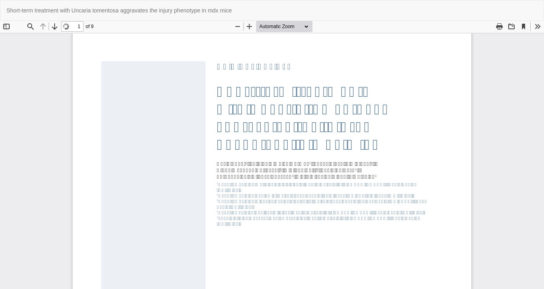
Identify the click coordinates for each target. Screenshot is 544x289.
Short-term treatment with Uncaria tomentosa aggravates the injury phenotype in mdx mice (119, 10)
